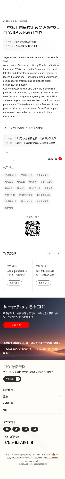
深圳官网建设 (36, 127)
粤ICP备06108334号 (41, 454)
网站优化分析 (26, 201)
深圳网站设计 (42, 175)
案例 (5, 396)
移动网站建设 (46, 182)
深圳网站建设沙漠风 (26, 42)
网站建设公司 (35, 188)
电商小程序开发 (43, 195)
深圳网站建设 (11, 175)
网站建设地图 (41, 464)
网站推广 (21, 188)
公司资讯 (23, 21)
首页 (8, 21)
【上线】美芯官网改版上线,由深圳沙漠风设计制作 (32, 138)
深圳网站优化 (11, 201)
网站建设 (21, 182)
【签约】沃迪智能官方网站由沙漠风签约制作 (32, 143)
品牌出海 (8, 403)
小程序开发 (10, 195)
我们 (5, 409)
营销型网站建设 (25, 195)
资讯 (14, 21)
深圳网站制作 (26, 175)
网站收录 (9, 188)
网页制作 (48, 188)
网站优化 (9, 182)
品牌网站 (9, 208)
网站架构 (33, 182)
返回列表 (55, 158)
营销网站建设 (42, 201)
